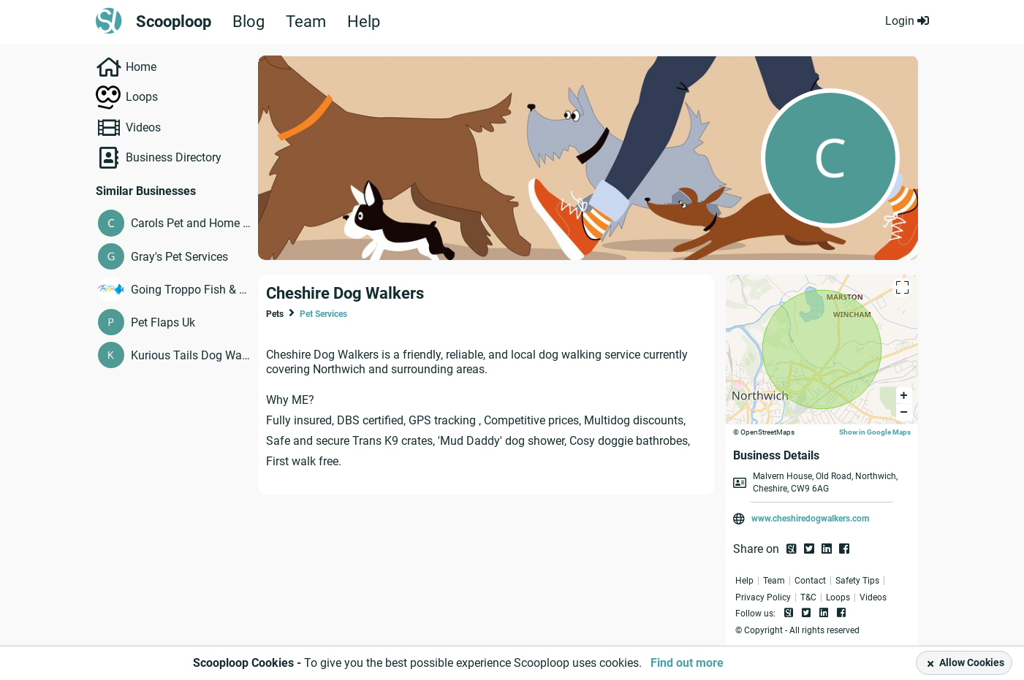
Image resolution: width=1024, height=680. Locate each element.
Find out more (687, 663)
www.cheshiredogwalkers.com (810, 518)
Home (141, 67)
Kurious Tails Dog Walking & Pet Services (191, 355)
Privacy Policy (763, 597)
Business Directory (173, 157)
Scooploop (173, 22)
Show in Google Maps (875, 432)
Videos (143, 127)
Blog (248, 22)
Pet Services (323, 314)
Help (363, 22)
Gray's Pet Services (179, 257)
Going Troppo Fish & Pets (191, 290)
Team (306, 22)
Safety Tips (857, 581)
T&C (808, 597)
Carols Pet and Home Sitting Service (191, 223)
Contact (810, 581)
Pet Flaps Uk (163, 322)
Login (907, 21)
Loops (142, 97)
